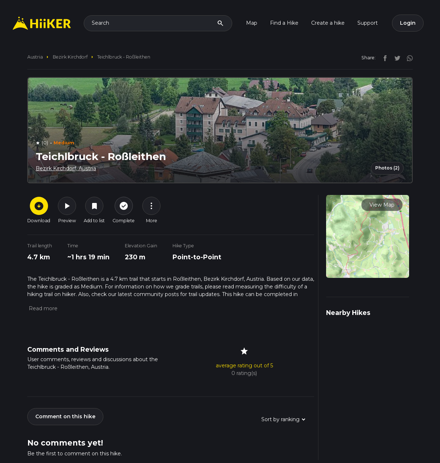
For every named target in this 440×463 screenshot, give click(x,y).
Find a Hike (284, 23)
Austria (35, 57)
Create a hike (328, 23)
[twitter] (395, 57)
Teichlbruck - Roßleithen (123, 57)
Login (408, 23)
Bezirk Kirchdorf (70, 57)
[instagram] (407, 57)
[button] (42, 308)
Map (251, 23)
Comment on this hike (65, 416)
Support (367, 23)
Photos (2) (387, 168)
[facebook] (383, 57)
